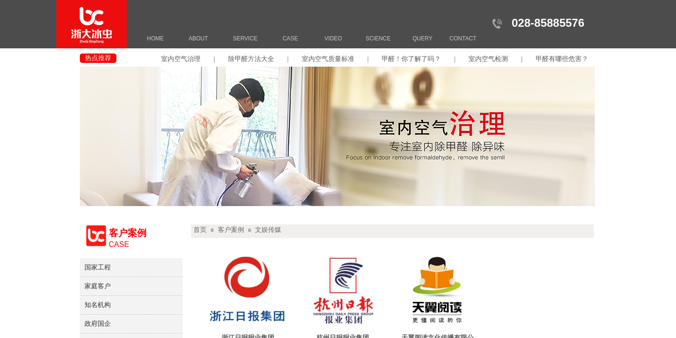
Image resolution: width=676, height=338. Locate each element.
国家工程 (97, 267)
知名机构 (97, 304)
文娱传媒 (268, 229)
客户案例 (231, 229)
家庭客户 (97, 286)
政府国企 (97, 323)
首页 (200, 229)
